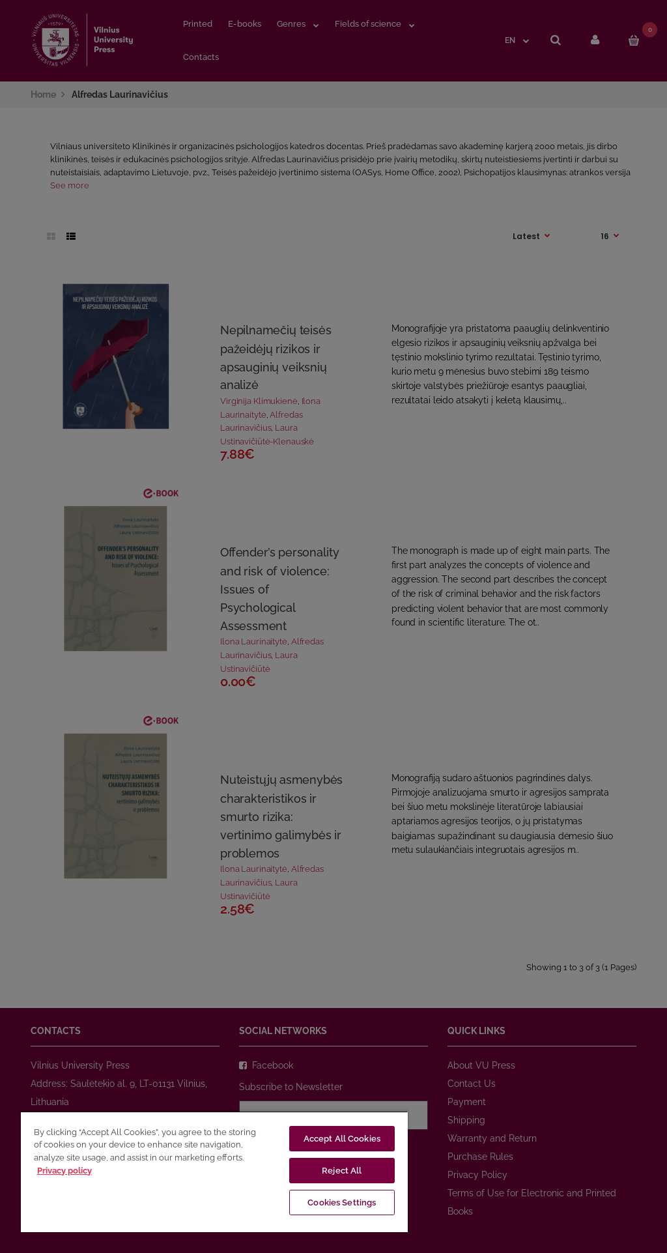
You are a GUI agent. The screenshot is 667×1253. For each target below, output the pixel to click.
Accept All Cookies (342, 1139)
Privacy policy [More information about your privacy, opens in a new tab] (64, 1170)
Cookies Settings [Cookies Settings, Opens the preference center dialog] (341, 1202)
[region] (214, 1171)
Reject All (342, 1170)
